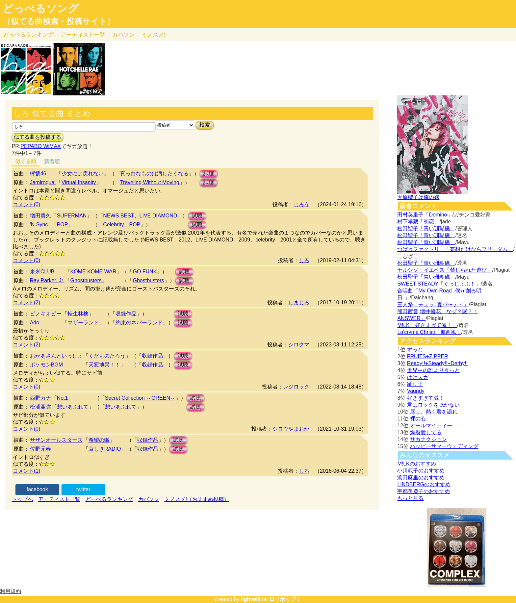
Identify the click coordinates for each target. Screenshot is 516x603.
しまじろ (298, 302)
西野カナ (40, 398)
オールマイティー (431, 425)
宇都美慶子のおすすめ (423, 491)
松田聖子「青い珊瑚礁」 (426, 228)
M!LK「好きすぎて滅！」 (427, 325)
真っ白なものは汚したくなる (154, 173)
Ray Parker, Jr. (47, 280)
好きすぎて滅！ (425, 398)
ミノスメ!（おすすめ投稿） (197, 499)
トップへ (22, 499)
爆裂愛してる (426, 432)
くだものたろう (107, 356)
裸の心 (418, 418)
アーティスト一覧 (59, 499)
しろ (304, 260)
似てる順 (25, 161)
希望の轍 (99, 440)
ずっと (415, 349)
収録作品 (126, 313)
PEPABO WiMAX (40, 146)
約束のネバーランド (139, 322)
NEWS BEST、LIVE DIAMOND (140, 215)
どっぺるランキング (109, 499)
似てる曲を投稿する (37, 137)
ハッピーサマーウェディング (444, 446)
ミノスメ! (154, 35)
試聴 (208, 173)
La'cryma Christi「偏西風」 (429, 332)
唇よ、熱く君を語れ (433, 412)
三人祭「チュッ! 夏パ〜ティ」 (433, 304)
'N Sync (39, 224)
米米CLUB (42, 271)
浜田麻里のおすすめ (421, 477)
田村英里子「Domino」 (424, 214)
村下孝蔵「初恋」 (418, 221)
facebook (37, 489)
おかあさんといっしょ (56, 356)
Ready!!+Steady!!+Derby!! (437, 363)
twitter (83, 489)
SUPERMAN (72, 215)
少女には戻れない (83, 173)
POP (62, 224)
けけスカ (417, 377)
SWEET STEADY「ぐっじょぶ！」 (438, 284)
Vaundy (416, 391)
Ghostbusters (86, 280)
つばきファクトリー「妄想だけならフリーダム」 (455, 249)
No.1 (62, 398)
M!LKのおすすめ (416, 463)
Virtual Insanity (79, 182)
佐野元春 (40, 449)
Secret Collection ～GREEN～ (140, 398)
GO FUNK (145, 271)
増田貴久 (40, 215)
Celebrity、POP (121, 224)
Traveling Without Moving (149, 182)
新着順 (52, 161)
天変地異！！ (104, 364)
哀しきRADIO (105, 449)
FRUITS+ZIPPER (427, 356)
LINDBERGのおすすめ (424, 484)
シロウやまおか (290, 429)
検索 (204, 125)
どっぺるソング (41, 8)
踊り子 (415, 384)
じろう (301, 204)
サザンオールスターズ (56, 440)
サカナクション (428, 439)
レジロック (296, 386)
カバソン (123, 35)
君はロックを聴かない (433, 405)
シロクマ (298, 344)
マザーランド (83, 322)
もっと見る (410, 498)
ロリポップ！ (285, 599)
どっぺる (28, 35)
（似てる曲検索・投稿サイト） (59, 21)
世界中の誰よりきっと (433, 370)
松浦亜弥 (40, 407)
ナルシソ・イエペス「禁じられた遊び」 (444, 270)
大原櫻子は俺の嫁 (418, 197)
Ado (34, 322)
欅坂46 (38, 173)
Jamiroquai (43, 182)
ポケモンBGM (46, 364)
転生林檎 (78, 313)
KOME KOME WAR (93, 271)
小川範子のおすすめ (421, 470)
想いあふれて (73, 407)
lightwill (251, 599)
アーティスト (83, 35)
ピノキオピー (46, 313)
